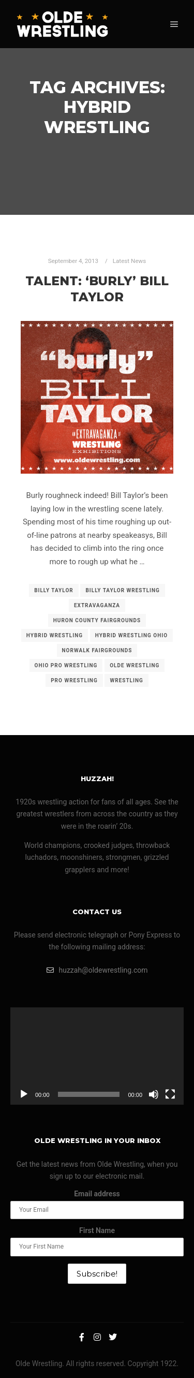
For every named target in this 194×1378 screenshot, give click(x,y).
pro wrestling (74, 680)
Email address (97, 1194)
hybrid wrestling (54, 635)
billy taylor (53, 590)
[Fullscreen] (170, 1094)
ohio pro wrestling (66, 665)
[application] (97, 1056)
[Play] (24, 1094)
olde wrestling (134, 665)
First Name (97, 1230)
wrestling (126, 680)
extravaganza (97, 605)
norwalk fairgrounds (97, 650)
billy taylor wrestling (122, 590)
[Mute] (153, 1094)
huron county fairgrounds (97, 620)
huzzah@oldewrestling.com (97, 970)
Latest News (129, 261)
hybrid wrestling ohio (131, 635)
